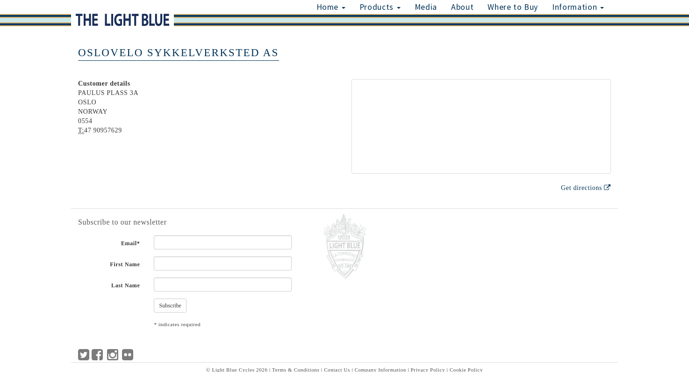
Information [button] (578, 7)
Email (130, 243)
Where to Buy (513, 7)
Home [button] (330, 7)
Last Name (125, 285)
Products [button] (380, 7)
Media (426, 7)
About (462, 7)
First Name (125, 264)
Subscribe (170, 305)
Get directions (586, 187)
